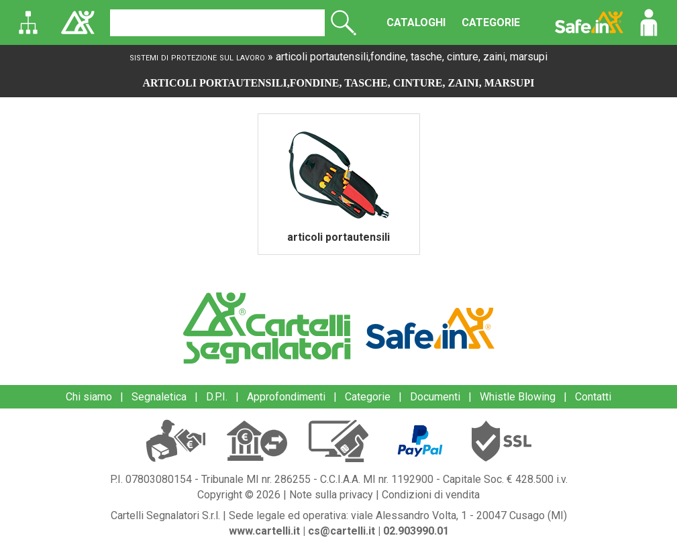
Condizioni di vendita (431, 494)
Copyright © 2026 (238, 494)
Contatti (593, 396)
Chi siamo (89, 396)
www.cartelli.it (264, 531)
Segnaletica (159, 396)
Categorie (367, 396)
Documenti (435, 396)
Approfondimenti (286, 396)
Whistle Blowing (518, 396)
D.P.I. (216, 396)
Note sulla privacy (331, 494)
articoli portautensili (338, 237)
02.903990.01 (416, 531)
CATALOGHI (416, 22)
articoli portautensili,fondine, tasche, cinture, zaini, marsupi (412, 56)
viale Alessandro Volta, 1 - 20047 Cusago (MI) (459, 515)
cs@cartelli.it (341, 531)
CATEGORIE (491, 22)
